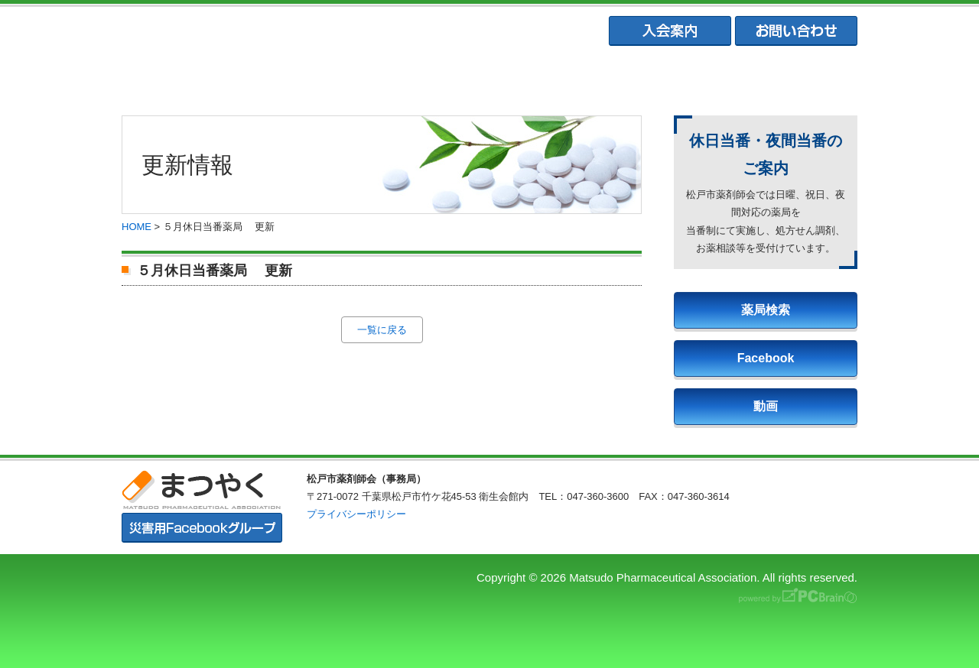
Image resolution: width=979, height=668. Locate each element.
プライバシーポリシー (356, 514)
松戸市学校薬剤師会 (638, 77)
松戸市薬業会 (488, 77)
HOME (136, 226)
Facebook (766, 358)
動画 (765, 406)
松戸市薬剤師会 (338, 77)
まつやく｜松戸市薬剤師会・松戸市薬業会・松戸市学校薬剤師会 (332, 31)
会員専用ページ (788, 77)
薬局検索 (765, 309)
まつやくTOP (189, 77)
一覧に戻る (382, 330)
